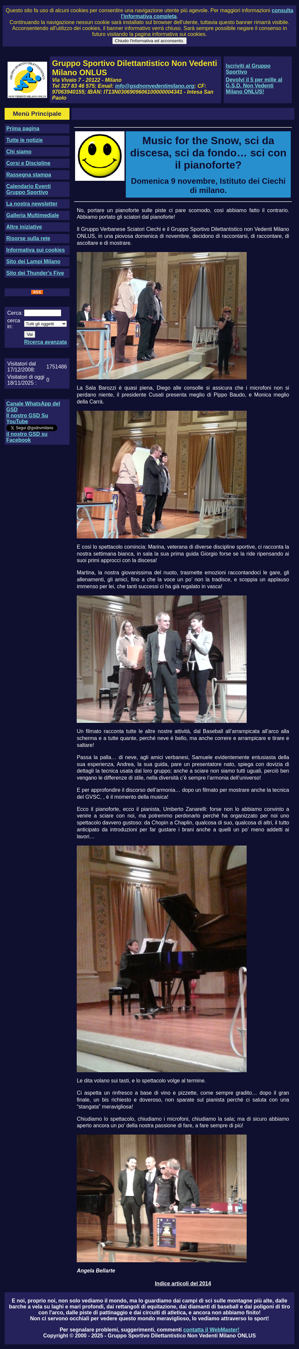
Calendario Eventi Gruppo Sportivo (28, 189)
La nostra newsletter (32, 204)
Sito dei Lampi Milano (33, 261)
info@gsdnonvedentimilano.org (154, 86)
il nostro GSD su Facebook (26, 437)
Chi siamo (18, 151)
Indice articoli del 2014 (183, 1283)
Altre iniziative (24, 227)
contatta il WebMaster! (211, 1330)
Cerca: (15, 313)
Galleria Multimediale (32, 215)
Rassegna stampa (28, 174)
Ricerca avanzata (45, 342)
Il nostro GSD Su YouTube (27, 418)
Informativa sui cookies (35, 250)
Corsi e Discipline (28, 163)
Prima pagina (22, 128)
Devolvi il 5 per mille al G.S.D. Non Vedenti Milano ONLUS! (254, 85)
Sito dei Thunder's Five (35, 273)
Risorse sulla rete (28, 238)
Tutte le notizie (24, 140)
